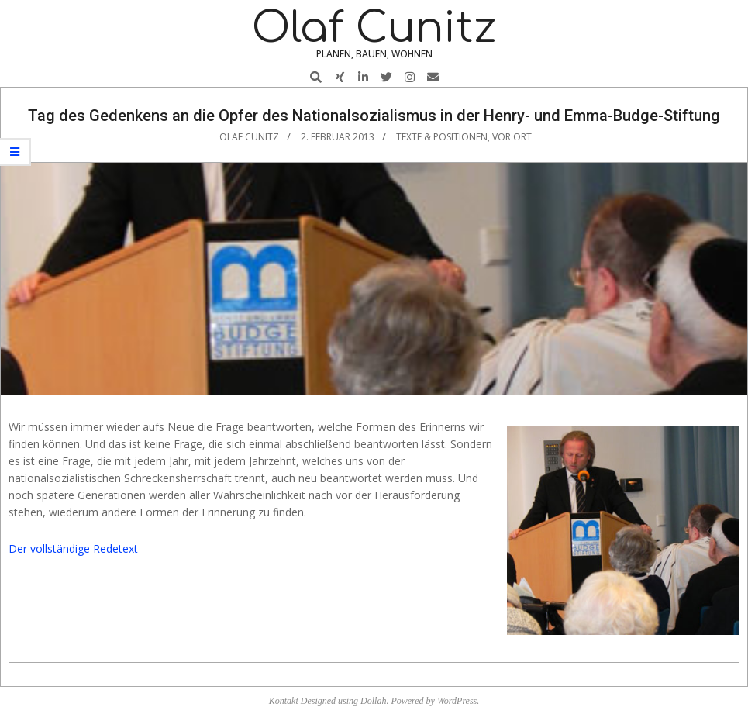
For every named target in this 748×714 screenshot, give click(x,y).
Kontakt (283, 700)
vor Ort (512, 136)
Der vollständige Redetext (73, 548)
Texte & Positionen (442, 136)
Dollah (373, 700)
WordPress (457, 700)
